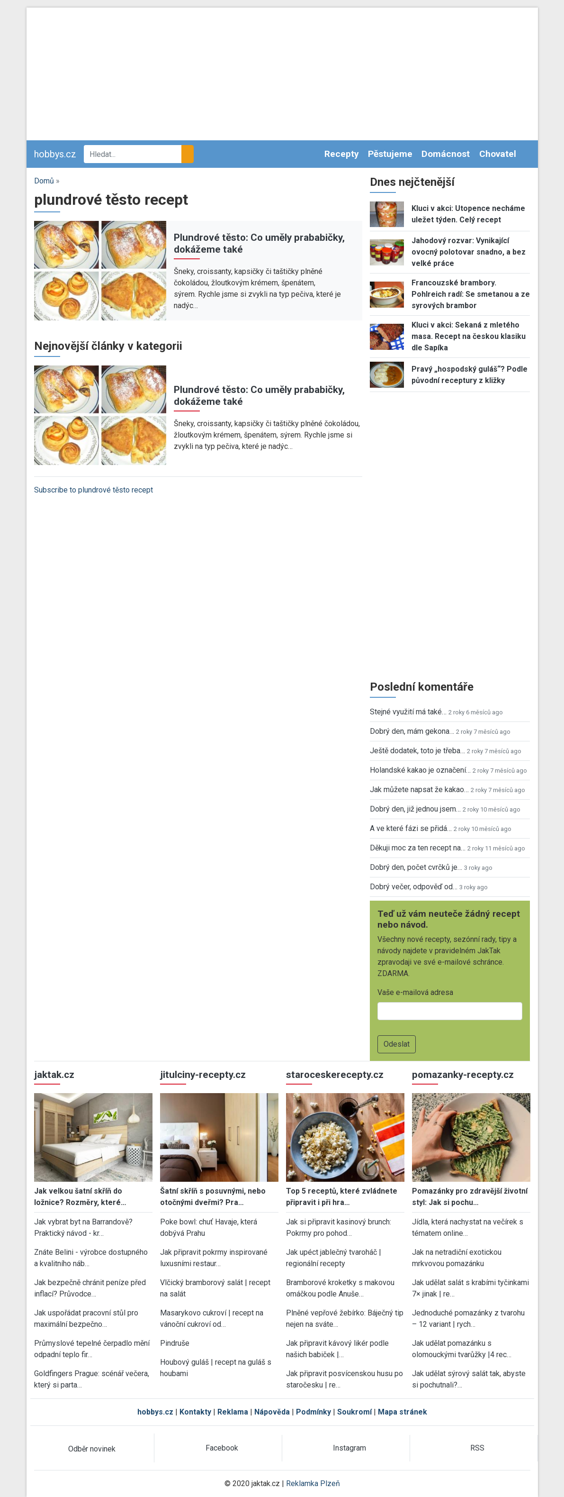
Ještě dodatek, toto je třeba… (417, 750)
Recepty (341, 153)
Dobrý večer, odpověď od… (413, 886)
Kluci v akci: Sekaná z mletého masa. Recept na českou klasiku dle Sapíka (469, 336)
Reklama (232, 1411)
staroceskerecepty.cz (335, 1074)
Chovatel (497, 153)
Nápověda (272, 1411)
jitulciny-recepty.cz (203, 1074)
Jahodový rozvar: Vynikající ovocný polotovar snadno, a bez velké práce (469, 252)
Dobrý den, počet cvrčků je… (416, 867)
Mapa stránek (402, 1411)
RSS (477, 1447)
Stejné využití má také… (408, 711)
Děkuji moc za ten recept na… (418, 847)
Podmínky (313, 1411)
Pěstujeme (390, 153)
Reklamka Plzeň (313, 1483)
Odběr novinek (92, 1448)
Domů (44, 180)
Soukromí (354, 1411)
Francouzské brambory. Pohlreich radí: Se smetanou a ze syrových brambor (471, 294)
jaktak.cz (54, 1074)
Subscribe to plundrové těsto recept (93, 489)
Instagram (349, 1447)
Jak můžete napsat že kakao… (419, 789)
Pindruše (174, 1343)
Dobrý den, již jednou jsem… (415, 808)
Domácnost (445, 153)
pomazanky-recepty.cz (463, 1074)
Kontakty (195, 1411)
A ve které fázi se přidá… (411, 828)
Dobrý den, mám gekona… (412, 731)
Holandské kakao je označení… (420, 770)
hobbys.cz (55, 154)
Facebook (222, 1447)
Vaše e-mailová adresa (415, 992)
